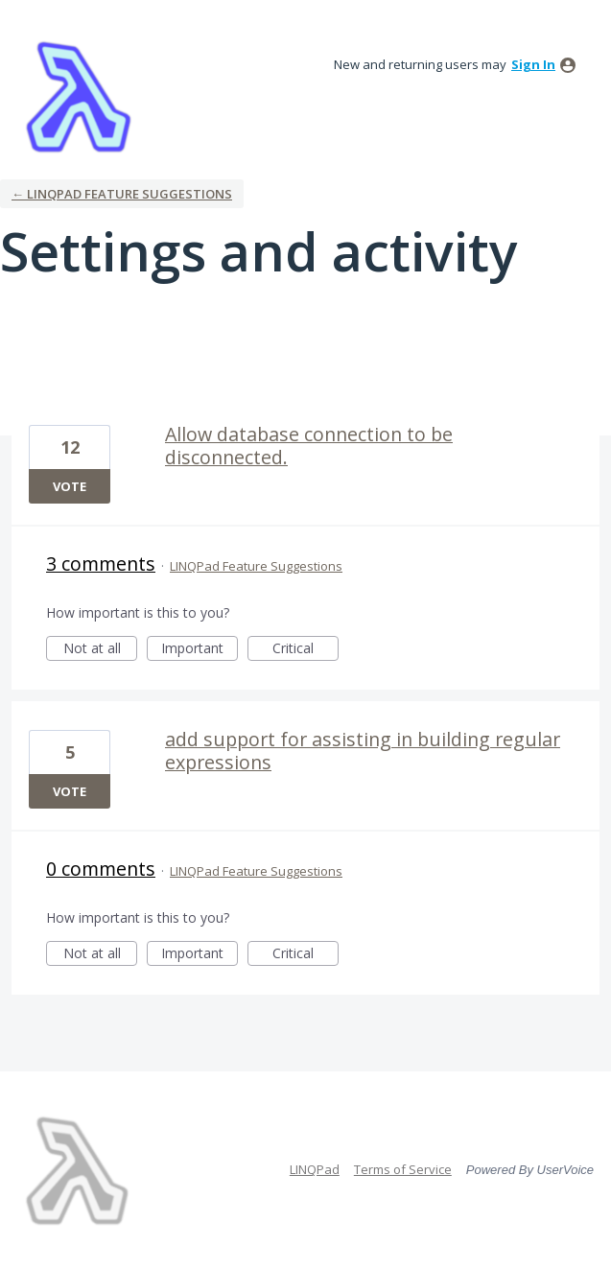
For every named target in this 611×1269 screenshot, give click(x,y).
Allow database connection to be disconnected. (309, 445)
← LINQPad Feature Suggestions (122, 193)
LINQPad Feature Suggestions (256, 566)
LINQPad (315, 1169)
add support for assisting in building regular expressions (362, 750)
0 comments (100, 868)
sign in (533, 64)
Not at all (100, 650)
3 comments (100, 563)
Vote (69, 486)
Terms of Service (403, 1169)
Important (199, 650)
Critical (305, 650)
